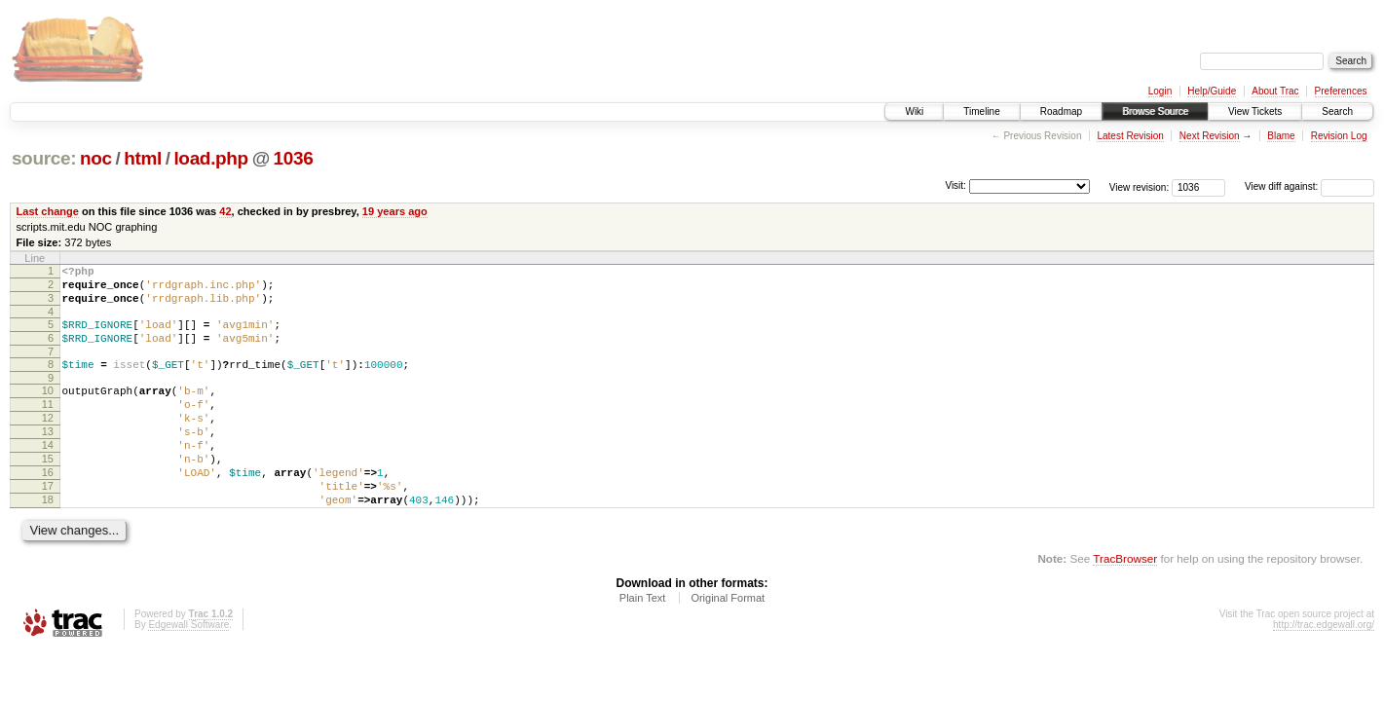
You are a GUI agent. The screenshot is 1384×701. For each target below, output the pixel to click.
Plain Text (642, 641)
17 (48, 524)
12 (48, 441)
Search (1337, 111)
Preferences (1341, 91)
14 (48, 474)
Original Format (728, 641)
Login (1160, 91)
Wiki (914, 111)
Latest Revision (1130, 135)
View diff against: (1309, 186)
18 (48, 540)
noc (96, 158)
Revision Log (1339, 135)
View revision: (1139, 186)
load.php (210, 158)
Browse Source (1155, 111)
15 (48, 491)
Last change (48, 211)
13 (48, 457)
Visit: (955, 185)
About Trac (1275, 91)
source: (44, 158)
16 (48, 507)
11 (48, 424)
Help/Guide (1211, 91)
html (143, 158)
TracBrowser (1125, 602)
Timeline (981, 111)
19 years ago (395, 211)
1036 (294, 158)
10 (48, 408)
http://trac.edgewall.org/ (1323, 668)
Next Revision (1209, 135)
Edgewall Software (188, 668)
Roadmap (1061, 111)
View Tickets (1255, 111)
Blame (1280, 135)
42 (225, 211)
